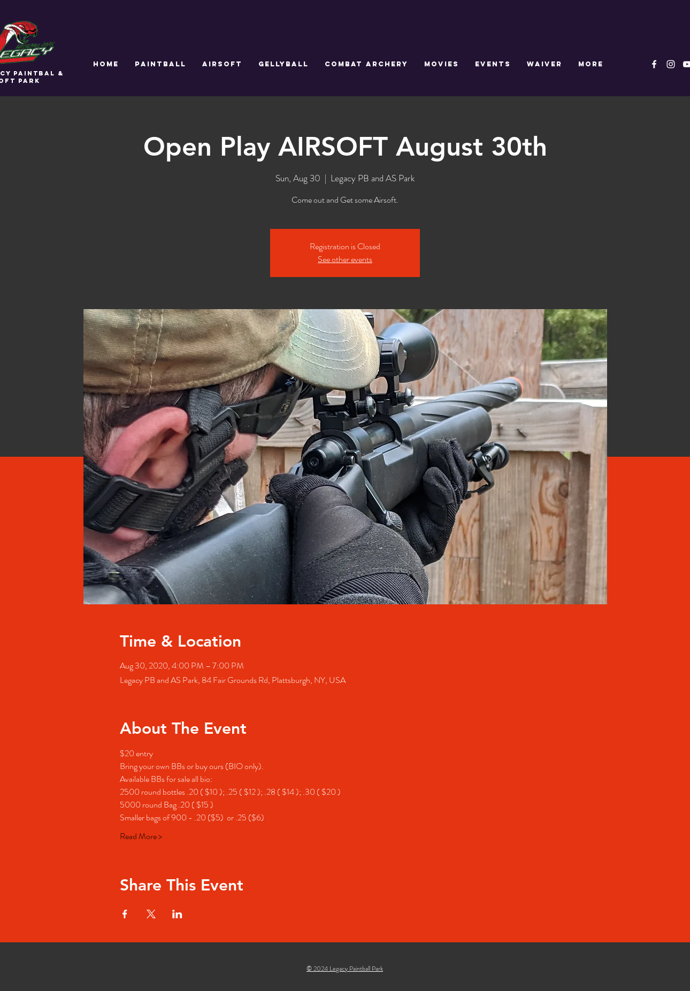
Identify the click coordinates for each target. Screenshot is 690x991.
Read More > (141, 836)
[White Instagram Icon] (670, 64)
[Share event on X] (151, 914)
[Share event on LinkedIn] (177, 914)
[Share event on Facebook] (125, 914)
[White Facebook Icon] (654, 64)
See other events (345, 259)
